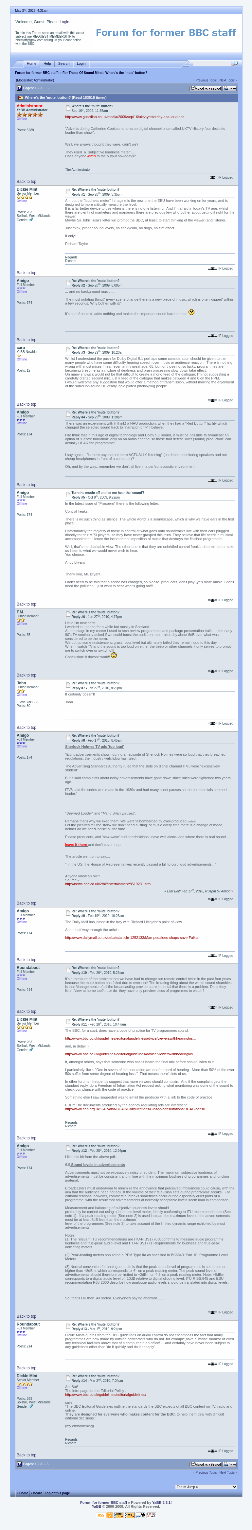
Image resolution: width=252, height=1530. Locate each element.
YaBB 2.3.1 (161, 1502)
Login (64, 22)
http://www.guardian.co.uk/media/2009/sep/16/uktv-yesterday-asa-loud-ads (124, 117)
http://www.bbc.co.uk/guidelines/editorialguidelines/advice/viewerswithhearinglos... (130, 1038)
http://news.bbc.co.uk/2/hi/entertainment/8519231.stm (108, 884)
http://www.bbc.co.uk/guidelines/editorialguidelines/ (105, 1395)
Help (47, 64)
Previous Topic (206, 80)
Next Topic (227, 80)
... (44, 88)
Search (64, 64)
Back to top (26, 181)
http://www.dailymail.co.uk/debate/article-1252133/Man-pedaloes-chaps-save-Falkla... (133, 938)
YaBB (96, 1506)
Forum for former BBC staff (36, 73)
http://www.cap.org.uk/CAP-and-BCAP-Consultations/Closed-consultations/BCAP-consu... (136, 1109)
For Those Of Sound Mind (82, 73)
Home (32, 64)
